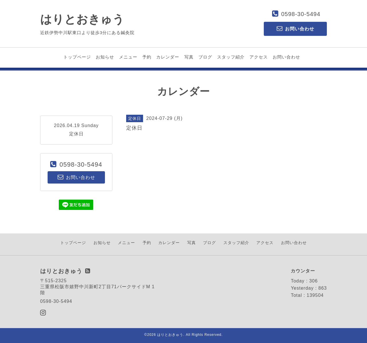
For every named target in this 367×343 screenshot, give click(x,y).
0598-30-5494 (301, 14)
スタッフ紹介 (231, 56)
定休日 (76, 133)
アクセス (258, 56)
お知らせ (105, 56)
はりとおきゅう (82, 19)
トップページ (77, 56)
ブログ (205, 56)
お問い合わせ (286, 56)
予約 (146, 56)
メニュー (128, 56)
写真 (189, 56)
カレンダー (167, 56)
